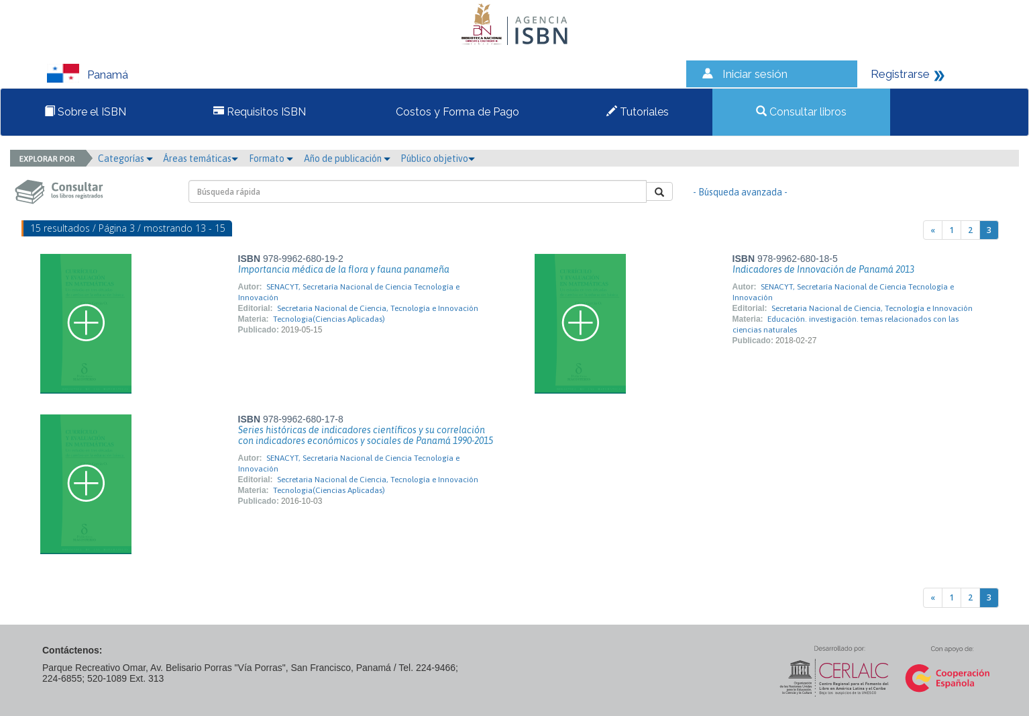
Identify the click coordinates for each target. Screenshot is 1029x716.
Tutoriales (637, 111)
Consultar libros (801, 111)
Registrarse (900, 74)
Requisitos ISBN (259, 111)
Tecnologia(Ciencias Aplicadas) (329, 319)
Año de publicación (347, 158)
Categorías (125, 158)
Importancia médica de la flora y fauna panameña (343, 269)
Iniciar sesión (755, 74)
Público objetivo (437, 158)
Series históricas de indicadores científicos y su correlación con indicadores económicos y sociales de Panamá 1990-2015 (365, 435)
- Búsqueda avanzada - (740, 192)
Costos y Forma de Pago (456, 111)
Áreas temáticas (200, 158)
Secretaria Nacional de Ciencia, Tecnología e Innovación (377, 308)
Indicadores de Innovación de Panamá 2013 (823, 269)
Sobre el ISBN (85, 111)
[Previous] (932, 230)
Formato (271, 158)
